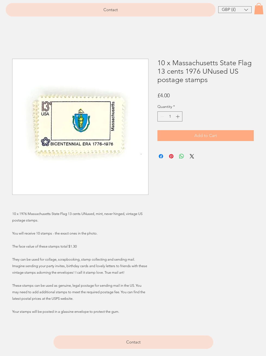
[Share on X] (192, 156)
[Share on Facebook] (161, 156)
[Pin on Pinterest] (171, 156)
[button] (235, 9)
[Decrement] (161, 116)
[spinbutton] (170, 116)
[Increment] (178, 116)
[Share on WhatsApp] (181, 156)
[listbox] (235, 9)
